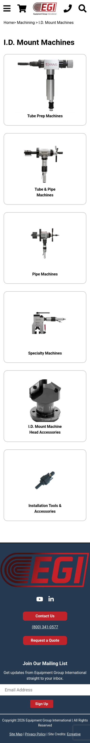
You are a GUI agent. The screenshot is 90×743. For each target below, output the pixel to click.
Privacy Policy (35, 734)
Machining (26, 22)
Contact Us (45, 616)
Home (9, 22)
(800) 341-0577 (45, 627)
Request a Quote (45, 640)
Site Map (16, 734)
